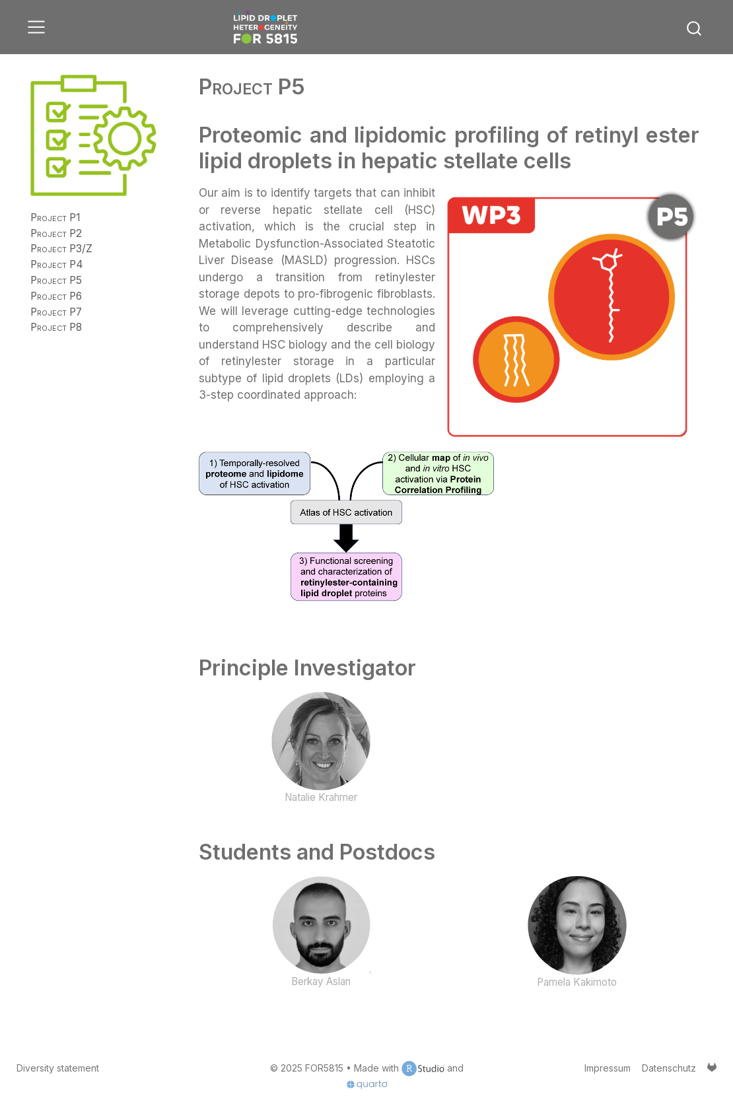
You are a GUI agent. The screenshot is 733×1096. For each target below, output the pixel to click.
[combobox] (694, 27)
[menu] (36, 27)
